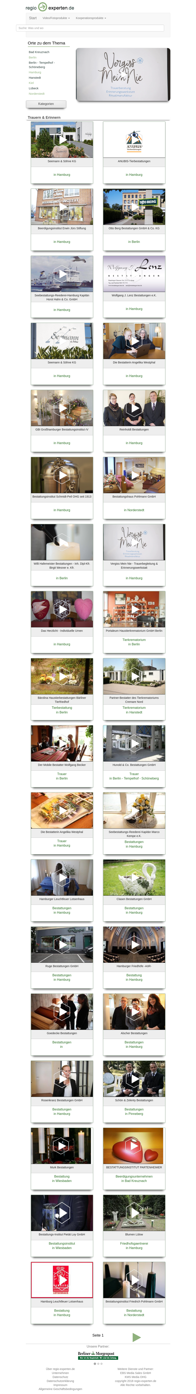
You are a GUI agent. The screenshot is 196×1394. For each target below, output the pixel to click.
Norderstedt (37, 93)
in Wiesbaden (62, 1181)
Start (33, 18)
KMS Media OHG (135, 1377)
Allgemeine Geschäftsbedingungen (60, 1389)
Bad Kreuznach (39, 52)
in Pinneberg (134, 1113)
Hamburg (35, 72)
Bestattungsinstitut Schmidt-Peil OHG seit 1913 (61, 496)
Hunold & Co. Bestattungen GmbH (134, 764)
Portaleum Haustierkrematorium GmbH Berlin (134, 630)
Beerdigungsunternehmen (134, 1176)
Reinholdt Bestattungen (134, 429)
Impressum (60, 1385)
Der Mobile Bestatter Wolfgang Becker (62, 764)
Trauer (62, 774)
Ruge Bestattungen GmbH (61, 966)
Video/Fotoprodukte (56, 18)
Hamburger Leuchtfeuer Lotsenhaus (61, 899)
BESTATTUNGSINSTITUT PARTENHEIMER (134, 1167)
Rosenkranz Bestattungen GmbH (61, 1100)
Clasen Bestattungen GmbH (134, 899)
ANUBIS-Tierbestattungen (134, 161)
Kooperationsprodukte (91, 18)
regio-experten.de (145, 1381)
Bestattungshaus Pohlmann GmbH (134, 496)
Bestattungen (134, 842)
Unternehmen (60, 1373)
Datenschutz (60, 1377)
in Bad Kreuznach (134, 1181)
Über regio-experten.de (60, 1369)
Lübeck (34, 88)
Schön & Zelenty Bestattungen (134, 1100)
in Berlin (134, 241)
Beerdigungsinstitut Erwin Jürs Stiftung (62, 228)
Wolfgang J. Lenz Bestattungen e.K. (134, 295)
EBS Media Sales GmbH (135, 1373)
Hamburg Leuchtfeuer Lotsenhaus (62, 1301)
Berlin (33, 57)
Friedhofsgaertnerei (134, 1243)
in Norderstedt (134, 510)
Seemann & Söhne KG (62, 161)
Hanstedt (35, 77)
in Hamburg (62, 174)
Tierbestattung (62, 707)
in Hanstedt (134, 712)
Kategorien (46, 104)
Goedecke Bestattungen (62, 1033)
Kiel (31, 82)
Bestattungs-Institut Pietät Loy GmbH (62, 1234)
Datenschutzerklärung (60, 1381)
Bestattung (134, 975)
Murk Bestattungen (62, 1167)
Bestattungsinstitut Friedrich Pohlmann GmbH (134, 1301)
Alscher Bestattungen (134, 1033)
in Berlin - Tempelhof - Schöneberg (134, 778)
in (62, 1046)
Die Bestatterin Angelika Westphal (134, 362)
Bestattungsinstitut (62, 1243)
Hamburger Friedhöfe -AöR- (134, 966)
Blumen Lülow (134, 1234)
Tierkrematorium (134, 640)
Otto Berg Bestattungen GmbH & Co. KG (134, 228)
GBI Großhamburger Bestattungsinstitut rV (62, 429)
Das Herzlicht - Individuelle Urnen (62, 630)
